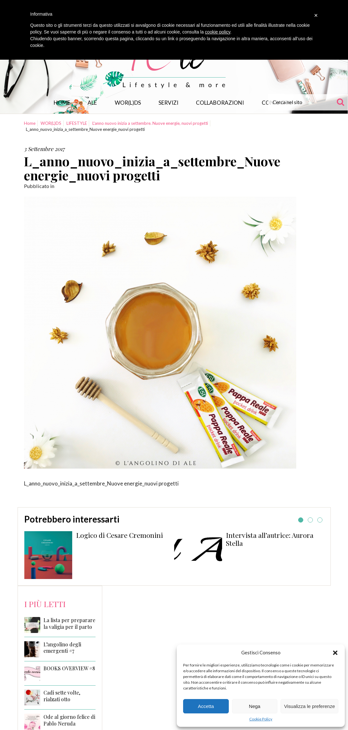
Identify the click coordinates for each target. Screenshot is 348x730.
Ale (92, 102)
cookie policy (217, 31)
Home (62, 102)
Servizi (168, 102)
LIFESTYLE (76, 123)
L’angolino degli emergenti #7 (62, 647)
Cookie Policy (260, 719)
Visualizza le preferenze (309, 706)
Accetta (206, 706)
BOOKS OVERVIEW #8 (69, 668)
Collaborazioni (220, 102)
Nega (254, 706)
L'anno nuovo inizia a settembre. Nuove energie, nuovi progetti (150, 123)
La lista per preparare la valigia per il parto (69, 623)
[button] (335, 653)
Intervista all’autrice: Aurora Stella (269, 539)
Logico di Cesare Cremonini (119, 535)
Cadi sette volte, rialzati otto (61, 696)
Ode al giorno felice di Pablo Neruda (69, 720)
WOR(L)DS (128, 102)
